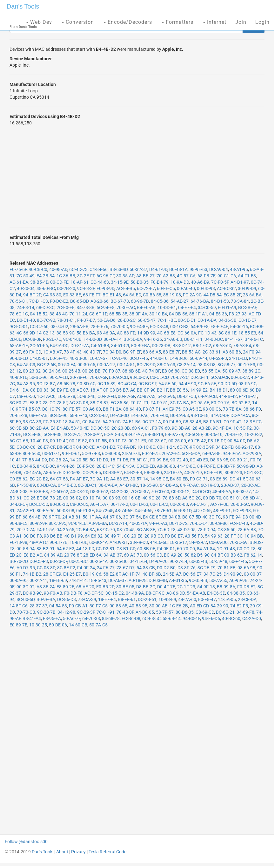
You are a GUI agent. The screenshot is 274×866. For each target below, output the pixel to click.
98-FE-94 (232, 516)
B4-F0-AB (146, 307)
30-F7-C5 (99, 605)
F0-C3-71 (199, 478)
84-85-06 (160, 301)
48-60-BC (46, 288)
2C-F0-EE (66, 307)
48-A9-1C (38, 542)
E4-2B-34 (46, 275)
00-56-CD (153, 555)
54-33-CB (146, 567)
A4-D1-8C (128, 485)
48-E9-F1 (222, 510)
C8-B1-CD (126, 548)
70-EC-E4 (199, 523)
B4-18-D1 (219, 390)
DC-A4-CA (240, 415)
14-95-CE (159, 478)
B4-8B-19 (154, 434)
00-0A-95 (19, 580)
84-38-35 (236, 593)
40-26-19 (193, 472)
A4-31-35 (178, 580)
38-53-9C (66, 332)
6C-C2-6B (19, 440)
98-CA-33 (32, 421)
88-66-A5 (152, 351)
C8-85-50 (226, 529)
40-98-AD (58, 269)
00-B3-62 (233, 555)
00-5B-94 (26, 548)
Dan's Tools (23, 6)
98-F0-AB (53, 593)
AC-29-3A (252, 453)
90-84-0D (236, 440)
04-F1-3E (85, 510)
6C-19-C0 (210, 485)
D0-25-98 (72, 472)
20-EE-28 (18, 415)
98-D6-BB (53, 536)
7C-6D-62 (59, 491)
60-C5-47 (146, 320)
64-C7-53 (59, 478)
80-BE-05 (125, 586)
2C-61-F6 (39, 345)
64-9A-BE (211, 453)
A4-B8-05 (145, 612)
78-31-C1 (66, 320)
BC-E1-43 (112, 294)
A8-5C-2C (191, 497)
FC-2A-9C (192, 294)
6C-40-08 (111, 453)
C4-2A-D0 (251, 618)
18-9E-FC (253, 421)
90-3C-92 (26, 586)
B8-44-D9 (38, 459)
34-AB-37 (113, 555)
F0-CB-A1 (78, 605)
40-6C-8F (194, 434)
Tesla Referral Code (107, 851)
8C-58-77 (226, 364)
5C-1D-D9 (99, 459)
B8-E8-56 (179, 390)
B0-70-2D (19, 561)
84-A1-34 (206, 548)
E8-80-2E (65, 586)
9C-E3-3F (86, 288)
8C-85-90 (59, 415)
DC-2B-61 (147, 599)
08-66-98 (246, 567)
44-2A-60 (187, 599)
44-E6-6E (159, 542)
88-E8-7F (171, 351)
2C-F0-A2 (93, 434)
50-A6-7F (71, 618)
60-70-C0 (186, 548)
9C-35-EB (198, 580)
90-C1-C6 (226, 275)
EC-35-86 (119, 402)
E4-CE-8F (151, 516)
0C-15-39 (106, 383)
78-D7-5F (98, 377)
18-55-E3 (247, 332)
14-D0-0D (93, 339)
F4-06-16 (239, 326)
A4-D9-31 (119, 542)
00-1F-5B (98, 440)
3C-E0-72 (19, 402)
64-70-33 (91, 618)
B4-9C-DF (220, 415)
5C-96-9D (246, 466)
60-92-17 (244, 447)
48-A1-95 (239, 269)
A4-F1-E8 (247, 275)
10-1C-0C (146, 447)
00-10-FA (92, 497)
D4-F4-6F (143, 510)
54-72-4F (104, 510)
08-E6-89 (219, 478)
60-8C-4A (98, 542)
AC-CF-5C (94, 593)
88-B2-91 (46, 548)
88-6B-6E (131, 371)
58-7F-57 (165, 612)
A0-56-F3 (194, 536)
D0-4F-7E (166, 586)
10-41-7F (18, 459)
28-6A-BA (252, 294)
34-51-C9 (120, 345)
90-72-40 (179, 459)
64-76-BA (199, 301)
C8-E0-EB (146, 466)
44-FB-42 (228, 396)
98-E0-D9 (139, 377)
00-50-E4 (67, 364)
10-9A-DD (179, 282)
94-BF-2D (32, 294)
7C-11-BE (166, 320)
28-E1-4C (106, 466)
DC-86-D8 (66, 599)
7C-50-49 (26, 275)
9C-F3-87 (46, 383)
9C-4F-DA (222, 428)
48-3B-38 (79, 358)
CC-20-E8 (133, 536)
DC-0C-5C (100, 428)
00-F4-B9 (172, 421)
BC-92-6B (46, 364)
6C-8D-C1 (87, 485)
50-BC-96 (38, 377)
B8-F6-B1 (212, 421)
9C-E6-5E (207, 383)
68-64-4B (32, 516)
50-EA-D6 (106, 320)
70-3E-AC (126, 307)
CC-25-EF (32, 497)
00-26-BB (91, 371)
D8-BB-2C (145, 586)
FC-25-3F (52, 421)
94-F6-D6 (211, 618)
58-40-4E (80, 428)
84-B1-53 (220, 301)
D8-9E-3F (65, 447)
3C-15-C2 (114, 593)
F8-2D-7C (52, 339)
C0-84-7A (91, 421)
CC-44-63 (99, 282)
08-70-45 (126, 529)
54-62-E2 (65, 548)
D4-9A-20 (158, 561)
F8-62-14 (253, 555)
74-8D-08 (19, 491)
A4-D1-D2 (106, 447)
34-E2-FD (224, 447)
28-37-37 (38, 605)
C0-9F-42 (233, 421)
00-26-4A (99, 561)
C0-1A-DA (207, 320)
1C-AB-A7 (52, 351)
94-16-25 (153, 339)
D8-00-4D (252, 516)
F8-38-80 (153, 472)
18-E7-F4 (107, 599)
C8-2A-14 (186, 364)
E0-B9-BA (140, 345)
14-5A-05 (227, 599)
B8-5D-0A (133, 339)
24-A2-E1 (26, 510)
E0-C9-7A (220, 402)
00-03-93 (111, 497)
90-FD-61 (71, 453)
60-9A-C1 (141, 428)
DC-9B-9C (32, 593)
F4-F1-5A (46, 529)
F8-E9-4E (219, 326)
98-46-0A (106, 332)
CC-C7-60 (39, 326)
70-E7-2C (179, 377)
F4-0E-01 (166, 548)
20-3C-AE (250, 485)
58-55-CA (211, 371)
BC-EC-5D (38, 504)
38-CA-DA (107, 485)
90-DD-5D (227, 383)
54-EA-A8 (196, 593)
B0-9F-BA (46, 599)
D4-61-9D (158, 269)
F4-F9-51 (159, 402)
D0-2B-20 (66, 288)
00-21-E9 (137, 440)
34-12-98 (66, 612)
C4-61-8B (100, 345)
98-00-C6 (212, 409)
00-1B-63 (139, 504)
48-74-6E (124, 510)
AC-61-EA (19, 282)
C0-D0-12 (180, 491)
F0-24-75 (151, 453)
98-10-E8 (200, 415)
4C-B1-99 (73, 536)
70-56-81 (18, 301)
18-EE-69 (58, 580)
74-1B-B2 (32, 574)
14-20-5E (79, 459)
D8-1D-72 (178, 523)
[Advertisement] (137, 176)
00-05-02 (72, 497)
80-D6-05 (185, 612)
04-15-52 (39, 313)
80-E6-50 (31, 453)
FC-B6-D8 (131, 618)
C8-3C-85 (79, 504)
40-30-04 (26, 288)
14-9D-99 (146, 332)
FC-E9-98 (242, 510)
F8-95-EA (52, 618)
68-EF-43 (78, 415)
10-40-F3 (39, 440)
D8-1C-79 (51, 409)
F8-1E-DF (216, 440)
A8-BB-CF (139, 390)
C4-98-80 (52, 294)
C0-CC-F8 (246, 548)
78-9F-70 (51, 516)
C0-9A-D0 (218, 542)
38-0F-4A (138, 313)
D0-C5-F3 (39, 561)
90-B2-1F (159, 390)
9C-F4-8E (139, 326)
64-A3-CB (207, 396)
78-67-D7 (126, 567)
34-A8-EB (173, 339)
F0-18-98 (18, 542)
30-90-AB (158, 605)
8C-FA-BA (179, 402)
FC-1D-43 (207, 332)
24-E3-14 (25, 307)
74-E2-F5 (239, 605)
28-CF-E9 (52, 574)
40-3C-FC (212, 516)
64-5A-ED (132, 294)
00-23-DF (58, 561)
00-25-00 (177, 440)
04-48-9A (135, 593)
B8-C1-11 (193, 339)
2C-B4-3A (85, 529)
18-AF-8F (99, 390)
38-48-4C (59, 313)
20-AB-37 (230, 485)
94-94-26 (66, 466)
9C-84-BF (213, 555)
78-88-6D (171, 497)
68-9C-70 (106, 529)
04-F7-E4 (187, 307)
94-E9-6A (232, 453)
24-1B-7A (173, 472)
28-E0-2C (126, 320)
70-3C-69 (239, 542)
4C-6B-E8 (166, 332)
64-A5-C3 (26, 364)
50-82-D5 (193, 555)
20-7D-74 (26, 529)
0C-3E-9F (205, 447)
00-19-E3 (246, 364)
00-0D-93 (206, 288)
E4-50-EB (179, 478)
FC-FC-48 (239, 523)
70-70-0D (119, 326)
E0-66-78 (66, 396)
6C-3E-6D (19, 428)
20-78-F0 (79, 377)
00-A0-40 (186, 288)
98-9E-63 (198, 269)
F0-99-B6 (159, 459)
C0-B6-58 (152, 294)
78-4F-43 (73, 351)
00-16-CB (131, 497)
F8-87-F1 (152, 409)
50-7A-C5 (98, 624)
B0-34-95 (26, 466)
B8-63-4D (119, 269)
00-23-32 (32, 371)
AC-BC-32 (226, 288)
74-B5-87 (31, 409)
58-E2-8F (111, 574)
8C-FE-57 (72, 409)
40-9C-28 (152, 497)
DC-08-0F (32, 339)
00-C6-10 (213, 434)
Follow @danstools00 (26, 841)
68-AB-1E (19, 345)
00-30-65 (86, 364)
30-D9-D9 (247, 288)
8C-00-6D (26, 599)
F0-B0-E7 (174, 536)
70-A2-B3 (166, 275)
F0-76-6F (18, 269)
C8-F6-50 (26, 396)
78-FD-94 (206, 529)
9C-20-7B (46, 612)
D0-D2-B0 (166, 567)
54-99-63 (214, 536)
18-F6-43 (97, 580)
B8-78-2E (52, 497)
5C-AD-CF (220, 377)
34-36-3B (227, 320)
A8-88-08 (166, 466)
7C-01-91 (106, 612)
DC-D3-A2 (112, 472)
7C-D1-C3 (38, 301)
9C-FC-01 (19, 326)
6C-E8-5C (151, 618)
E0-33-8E (72, 294)
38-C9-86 (219, 523)
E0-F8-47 (207, 599)
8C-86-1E (227, 332)
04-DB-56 (178, 313)
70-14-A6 (32, 472)
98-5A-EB (59, 377)
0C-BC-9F (147, 383)
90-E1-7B (59, 542)
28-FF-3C (233, 536)
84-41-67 (234, 339)
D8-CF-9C (155, 593)
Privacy (78, 851)
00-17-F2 (119, 504)
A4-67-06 (112, 516)
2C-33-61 (212, 351)
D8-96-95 (219, 459)
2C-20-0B (120, 428)
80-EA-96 (46, 510)
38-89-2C (251, 371)
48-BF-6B (152, 574)
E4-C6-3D (216, 593)
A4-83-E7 (119, 478)
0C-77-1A (152, 421)
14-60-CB (78, 624)
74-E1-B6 (132, 421)
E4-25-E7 (72, 574)
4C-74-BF (151, 371)
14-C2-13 (46, 332)
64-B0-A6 (169, 485)
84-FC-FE (206, 466)
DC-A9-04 (218, 269)
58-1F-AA (92, 516)
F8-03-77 (242, 491)
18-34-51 (71, 421)
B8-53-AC (191, 351)
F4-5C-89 (26, 485)
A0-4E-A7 (99, 504)
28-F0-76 (99, 326)
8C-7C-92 (46, 320)
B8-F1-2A (112, 409)
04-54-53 (58, 605)
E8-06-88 (171, 371)
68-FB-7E (206, 275)
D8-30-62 (99, 491)
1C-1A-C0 (46, 396)
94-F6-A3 (158, 523)
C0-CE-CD (159, 377)
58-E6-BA (86, 332)
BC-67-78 (119, 301)
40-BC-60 (231, 618)
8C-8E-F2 (66, 567)
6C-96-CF (105, 275)
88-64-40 (132, 409)
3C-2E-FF (86, 275)
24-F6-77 (106, 567)
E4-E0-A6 (139, 415)
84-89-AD (53, 555)
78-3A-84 (240, 301)
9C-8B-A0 (181, 428)
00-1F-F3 (118, 440)
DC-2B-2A (58, 459)
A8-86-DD (175, 593)
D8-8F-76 (186, 567)
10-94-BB (253, 536)
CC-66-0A (186, 332)
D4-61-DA (19, 390)
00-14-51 (126, 364)
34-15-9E (120, 282)
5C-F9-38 (52, 434)
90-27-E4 (178, 561)
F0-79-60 (161, 428)
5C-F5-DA (191, 453)
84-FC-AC (189, 485)
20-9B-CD (153, 536)
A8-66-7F (52, 472)
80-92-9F (38, 523)
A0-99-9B (238, 580)
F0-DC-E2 (59, 301)
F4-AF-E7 (79, 478)
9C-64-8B (72, 339)
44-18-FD (85, 548)
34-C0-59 (207, 307)
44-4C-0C (186, 466)
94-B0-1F (191, 618)
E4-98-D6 (179, 358)
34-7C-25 (213, 574)
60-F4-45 (238, 561)
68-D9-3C (45, 307)
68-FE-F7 (92, 294)
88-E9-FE (59, 390)
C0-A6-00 (92, 409)
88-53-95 (57, 523)
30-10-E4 (158, 313)
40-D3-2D (79, 491)
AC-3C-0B (78, 402)
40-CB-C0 (38, 269)
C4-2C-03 (119, 491)
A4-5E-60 (167, 383)
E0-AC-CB (118, 377)
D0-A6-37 (117, 580)
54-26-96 (166, 396)
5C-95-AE (200, 402)
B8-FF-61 (127, 599)
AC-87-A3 (146, 396)
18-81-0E (78, 542)
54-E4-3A (126, 466)
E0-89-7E (18, 624)
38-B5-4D (39, 282)
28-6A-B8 (246, 529)
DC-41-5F (238, 478)
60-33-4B (198, 561)
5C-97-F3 (91, 453)
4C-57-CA (186, 275)
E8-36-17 (178, 542)
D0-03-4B (158, 580)
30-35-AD (125, 275)
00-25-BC (78, 561)
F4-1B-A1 (248, 396)
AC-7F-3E (219, 504)
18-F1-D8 (119, 459)
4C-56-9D (26, 332)
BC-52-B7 (240, 402)
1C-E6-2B (179, 605)
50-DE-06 (58, 624)
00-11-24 (166, 447)
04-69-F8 (245, 612)
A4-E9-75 (172, 409)
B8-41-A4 (32, 618)
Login (262, 22)
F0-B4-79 (159, 282)
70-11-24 (78, 313)
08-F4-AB (38, 415)
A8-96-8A (98, 523)
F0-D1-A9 (227, 307)
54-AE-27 (179, 301)
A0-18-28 (138, 580)
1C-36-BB (66, 275)
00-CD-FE (59, 282)
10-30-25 (38, 624)
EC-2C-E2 (39, 478)
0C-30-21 (239, 459)
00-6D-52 (240, 377)
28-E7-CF (46, 447)
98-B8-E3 (19, 523)
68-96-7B (140, 301)
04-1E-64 (138, 561)
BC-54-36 (32, 434)
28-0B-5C (240, 504)
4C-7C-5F (202, 510)
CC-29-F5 (92, 472)
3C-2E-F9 (206, 567)
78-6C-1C (19, 313)
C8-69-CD (205, 612)
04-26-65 (65, 529)
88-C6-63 (166, 364)
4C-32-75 (72, 434)
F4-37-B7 (86, 320)
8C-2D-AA (39, 428)
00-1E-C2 (159, 504)
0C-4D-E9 (199, 459)
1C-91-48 (226, 548)
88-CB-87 (99, 402)
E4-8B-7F (226, 466)
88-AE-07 (79, 390)
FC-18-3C (253, 472)
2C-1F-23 (186, 586)
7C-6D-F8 (166, 529)
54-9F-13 (206, 586)
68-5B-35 (118, 313)
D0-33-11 (199, 377)
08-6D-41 (252, 497)
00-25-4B (71, 371)
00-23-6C (157, 440)
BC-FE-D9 (213, 472)
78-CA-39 (87, 599)
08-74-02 (59, 326)
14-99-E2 (199, 390)
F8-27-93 (238, 313)
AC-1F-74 (131, 574)
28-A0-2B (201, 428)
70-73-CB (26, 612)
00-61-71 (51, 453)
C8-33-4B (192, 421)
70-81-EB (226, 567)
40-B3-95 (138, 605)
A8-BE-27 (145, 275)
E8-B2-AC (32, 555)
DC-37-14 (118, 523)
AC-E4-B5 (125, 288)
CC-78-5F (58, 402)
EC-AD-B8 (113, 434)
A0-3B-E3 (39, 491)
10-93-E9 (167, 599)
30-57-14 (139, 478)
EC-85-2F (232, 294)
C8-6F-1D (98, 313)
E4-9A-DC (59, 345)
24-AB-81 (71, 516)
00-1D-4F (58, 440)
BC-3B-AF (247, 307)
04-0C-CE (85, 447)
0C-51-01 (232, 497)
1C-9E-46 (119, 358)
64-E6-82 (94, 536)
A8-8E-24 (46, 586)
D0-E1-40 (26, 320)
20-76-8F (72, 555)
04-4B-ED (67, 485)
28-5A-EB (79, 326)
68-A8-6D (222, 345)
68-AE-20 (85, 586)
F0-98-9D (105, 288)
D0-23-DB (161, 345)
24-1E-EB (238, 358)
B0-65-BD (79, 301)
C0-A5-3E (192, 409)
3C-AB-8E (146, 529)
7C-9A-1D (99, 478)
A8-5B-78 (66, 383)
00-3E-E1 (187, 320)
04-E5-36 (218, 313)
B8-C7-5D (191, 516)
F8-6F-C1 (139, 459)
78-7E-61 (163, 510)
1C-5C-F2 (242, 428)
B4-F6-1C (253, 339)
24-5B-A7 (172, 574)
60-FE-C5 (166, 288)
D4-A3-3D (119, 415)
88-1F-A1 (198, 313)
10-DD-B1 (166, 307)
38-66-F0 (252, 409)
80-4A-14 (113, 339)
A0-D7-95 (26, 567)
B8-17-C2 (202, 345)
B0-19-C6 (92, 574)
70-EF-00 (159, 415)
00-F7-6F (126, 396)
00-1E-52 (78, 440)
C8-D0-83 (39, 390)
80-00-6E (239, 390)
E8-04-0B (171, 516)
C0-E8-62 (19, 478)
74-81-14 (78, 580)
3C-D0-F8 (32, 536)
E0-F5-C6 (86, 466)
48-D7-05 (186, 529)
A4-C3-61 (199, 504)
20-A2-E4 (171, 453)
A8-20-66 (99, 301)
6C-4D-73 (78, 269)
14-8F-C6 (19, 605)
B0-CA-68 (179, 415)
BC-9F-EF (132, 351)
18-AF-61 (79, 282)
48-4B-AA (221, 491)
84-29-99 (219, 605)
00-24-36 (51, 371)
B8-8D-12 (181, 345)
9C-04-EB (77, 523)
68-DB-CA (46, 485)
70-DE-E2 (233, 434)
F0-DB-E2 (246, 586)
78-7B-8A (232, 409)
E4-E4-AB (59, 428)
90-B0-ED (19, 358)
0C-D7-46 (139, 358)
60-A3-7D (133, 555)
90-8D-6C (86, 383)
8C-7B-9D (146, 364)
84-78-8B (86, 307)
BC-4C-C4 (127, 383)
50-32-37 (138, 269)
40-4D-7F (92, 351)
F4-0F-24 (86, 567)
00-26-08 (179, 504)
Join (240, 22)
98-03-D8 (206, 364)
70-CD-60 (160, 491)
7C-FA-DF (126, 447)
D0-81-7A (79, 345)
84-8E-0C (46, 466)
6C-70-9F (185, 447)
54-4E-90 (187, 383)
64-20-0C (112, 421)
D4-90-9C (233, 574)
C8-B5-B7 (119, 390)
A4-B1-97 (240, 282)
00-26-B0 (119, 561)
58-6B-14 (172, 618)
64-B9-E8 (199, 326)
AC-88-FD (126, 332)
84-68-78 (111, 618)
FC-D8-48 (159, 326)
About (62, 851)
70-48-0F (125, 612)
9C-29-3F (86, 612)
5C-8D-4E (86, 396)
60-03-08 (65, 510)
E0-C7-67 (99, 358)
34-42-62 (198, 542)
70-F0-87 (111, 371)
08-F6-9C (247, 383)
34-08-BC (213, 339)
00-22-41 (38, 580)
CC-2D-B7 (98, 415)
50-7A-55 (218, 580)
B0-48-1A (178, 269)
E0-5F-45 (59, 358)
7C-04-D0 (112, 351)
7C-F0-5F (220, 282)
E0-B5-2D (105, 586)
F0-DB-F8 (73, 593)
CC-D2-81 (105, 548)
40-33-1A (138, 523)
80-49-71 (113, 536)
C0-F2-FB (106, 396)
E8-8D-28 (39, 402)
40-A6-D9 (200, 282)
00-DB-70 (212, 497)
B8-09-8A (226, 586)
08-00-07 (253, 574)
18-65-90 (149, 485)
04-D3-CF (18, 504)
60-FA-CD (32, 351)
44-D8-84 (213, 294)
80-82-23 (233, 472)
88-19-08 (172, 294)
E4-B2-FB (133, 472)
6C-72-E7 (146, 288)
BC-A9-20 (173, 555)
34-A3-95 (26, 383)
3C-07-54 (132, 516)
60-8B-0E (146, 548)
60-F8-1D (182, 510)
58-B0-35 (139, 282)
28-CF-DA (247, 599)
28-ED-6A (92, 555)
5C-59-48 (218, 561)
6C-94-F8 (106, 307)
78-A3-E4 (242, 345)
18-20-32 (253, 434)
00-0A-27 (106, 364)
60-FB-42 (197, 440)
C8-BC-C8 (26, 447)
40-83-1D (18, 377)
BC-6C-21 (225, 612)
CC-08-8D (46, 567)
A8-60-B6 (232, 351)
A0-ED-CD (199, 605)
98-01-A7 (134, 434)
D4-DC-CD (201, 491)
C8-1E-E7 (247, 320)
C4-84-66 (99, 269)
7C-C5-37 (139, 491)
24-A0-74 (131, 453)
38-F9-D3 (139, 542)
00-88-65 (118, 605)
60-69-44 (198, 358)
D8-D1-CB (186, 396)
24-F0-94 (252, 351)
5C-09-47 (231, 371)
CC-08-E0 (191, 371)
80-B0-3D (59, 504)
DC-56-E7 (192, 574)
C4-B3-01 (39, 358)
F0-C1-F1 (139, 402)
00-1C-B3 (179, 326)
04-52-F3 (218, 358)
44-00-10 (159, 358)
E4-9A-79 (174, 434)
